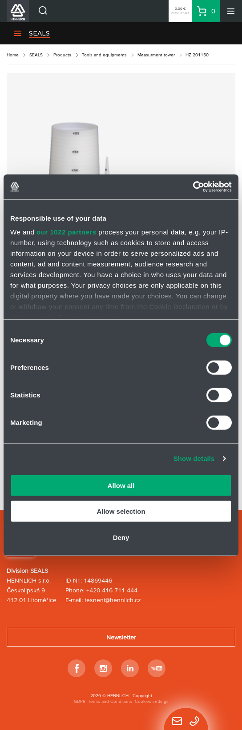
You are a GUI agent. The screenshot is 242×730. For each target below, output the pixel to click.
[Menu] (231, 11)
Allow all (121, 485)
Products (62, 54)
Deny (121, 537)
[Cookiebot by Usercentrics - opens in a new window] (193, 187)
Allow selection (121, 511)
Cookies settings (152, 701)
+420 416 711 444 (111, 590)
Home (13, 54)
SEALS (36, 54)
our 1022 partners (66, 232)
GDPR (79, 701)
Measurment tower (156, 54)
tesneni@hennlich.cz (113, 599)
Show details (194, 458)
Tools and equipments (104, 54)
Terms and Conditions (110, 701)
